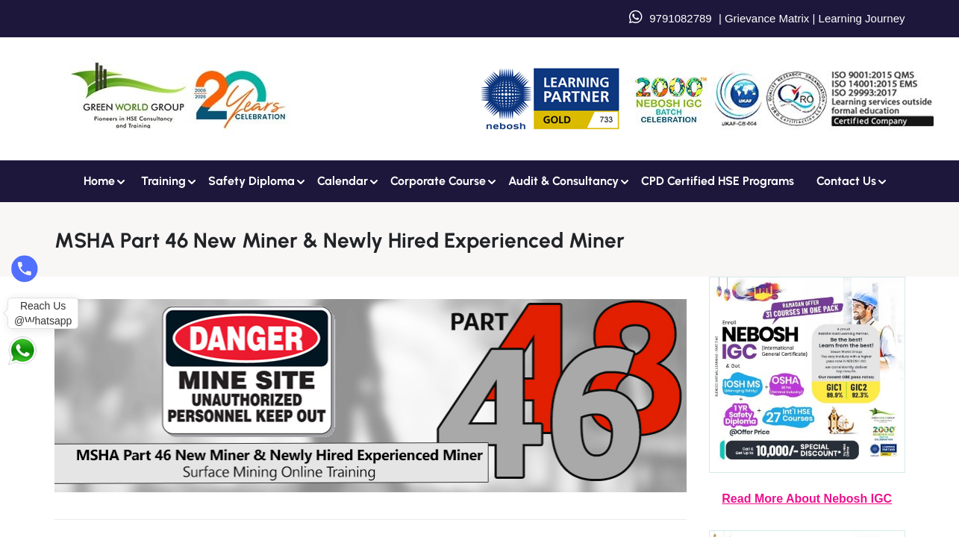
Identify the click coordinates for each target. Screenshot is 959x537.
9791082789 (680, 18)
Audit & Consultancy (563, 181)
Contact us (846, 181)
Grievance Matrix (767, 18)
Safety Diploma (251, 181)
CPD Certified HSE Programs (717, 181)
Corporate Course (438, 181)
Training (163, 181)
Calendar (342, 181)
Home (99, 181)
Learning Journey (860, 18)
